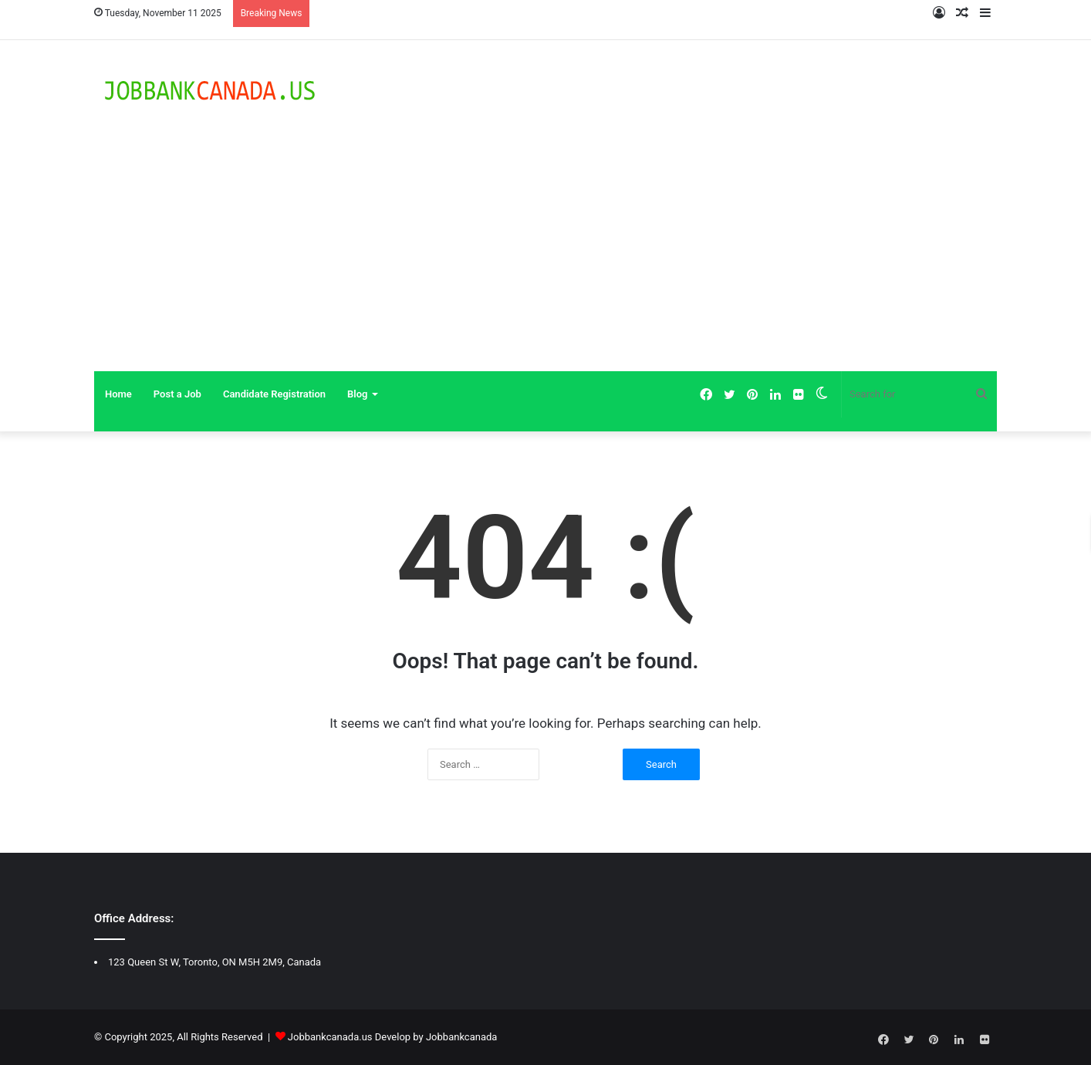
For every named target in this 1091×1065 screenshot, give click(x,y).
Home (118, 394)
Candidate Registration (274, 394)
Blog (357, 394)
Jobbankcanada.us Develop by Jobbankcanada (393, 1037)
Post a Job (177, 394)
